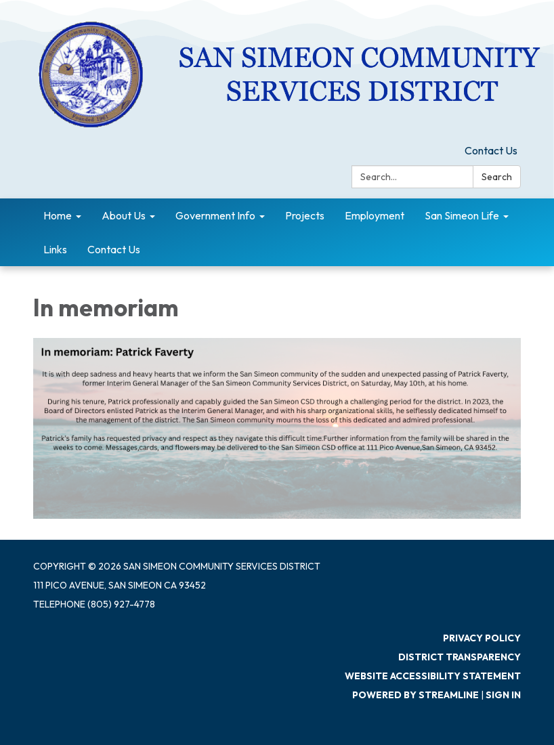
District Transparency (459, 657)
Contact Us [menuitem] (113, 249)
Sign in (503, 695)
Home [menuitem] (57, 215)
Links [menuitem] (55, 249)
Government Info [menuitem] (215, 215)
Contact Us (491, 150)
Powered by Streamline (415, 695)
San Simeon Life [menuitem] (462, 215)
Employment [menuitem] (374, 215)
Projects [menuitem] (304, 215)
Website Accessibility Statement (433, 676)
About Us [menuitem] (124, 215)
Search (497, 177)
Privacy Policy (482, 638)
